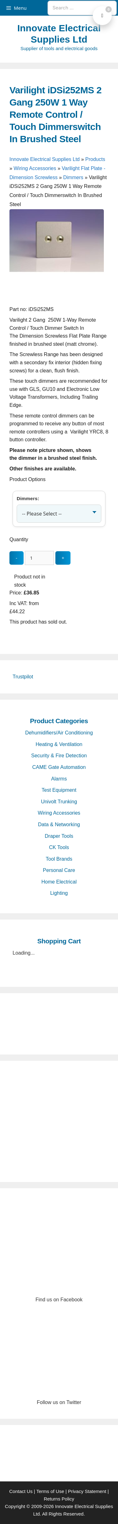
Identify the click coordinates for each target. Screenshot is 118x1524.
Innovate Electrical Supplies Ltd (44, 159)
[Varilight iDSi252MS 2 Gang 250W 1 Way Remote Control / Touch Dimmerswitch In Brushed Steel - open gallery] (56, 301)
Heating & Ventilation (59, 744)
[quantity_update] (39, 558)
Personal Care (59, 870)
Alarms (59, 778)
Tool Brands (59, 859)
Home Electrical (58, 881)
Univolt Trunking (59, 801)
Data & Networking (59, 824)
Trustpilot (23, 676)
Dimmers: (28, 498)
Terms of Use (50, 1491)
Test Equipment (59, 790)
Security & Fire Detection (59, 755)
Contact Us (20, 1491)
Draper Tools (59, 836)
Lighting (59, 893)
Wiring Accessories (35, 168)
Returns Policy (59, 1498)
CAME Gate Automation (59, 767)
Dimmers (73, 177)
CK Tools (59, 847)
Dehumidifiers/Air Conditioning (59, 732)
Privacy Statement (87, 1491)
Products (95, 159)
